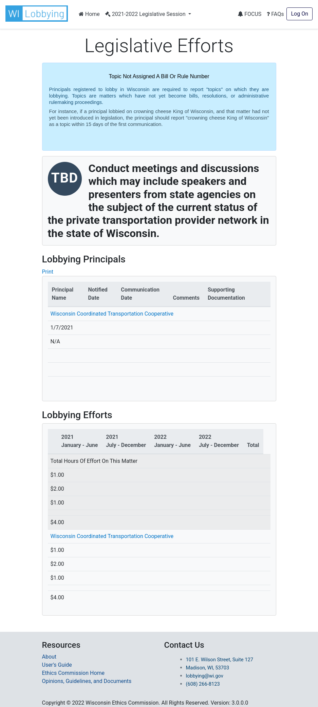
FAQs (275, 14)
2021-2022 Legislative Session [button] (146, 14)
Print (47, 272)
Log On (299, 13)
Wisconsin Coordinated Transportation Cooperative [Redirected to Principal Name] (112, 536)
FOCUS (249, 14)
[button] (38, 13)
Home (89, 14)
